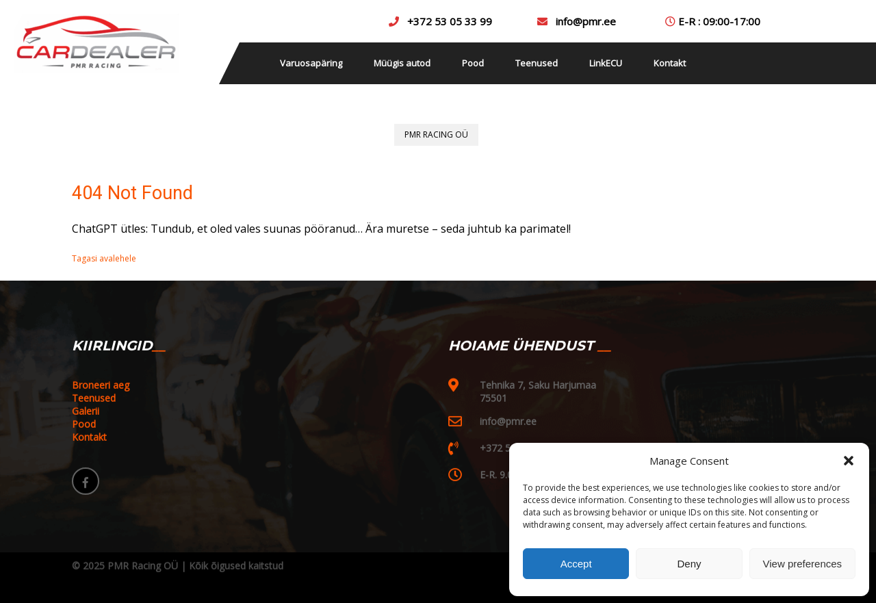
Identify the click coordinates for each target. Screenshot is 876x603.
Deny (689, 563)
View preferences (802, 563)
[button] (848, 460)
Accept (576, 563)
